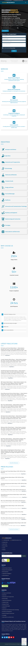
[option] (14, 61)
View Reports (5, 30)
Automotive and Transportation (8, 596)
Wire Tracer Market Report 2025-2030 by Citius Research (13, 500)
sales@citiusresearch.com (18, 0)
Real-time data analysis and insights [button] (10, 323)
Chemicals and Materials (6, 600)
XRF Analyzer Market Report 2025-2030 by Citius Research (13, 489)
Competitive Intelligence (6, 573)
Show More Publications (14, 462)
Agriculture (4, 594)
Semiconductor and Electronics (8, 617)
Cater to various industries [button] (8, 330)
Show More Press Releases (14, 529)
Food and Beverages (6, 606)
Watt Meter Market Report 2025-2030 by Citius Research (13, 517)
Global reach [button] (6, 326)
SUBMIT (14, 50)
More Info (23, 644)
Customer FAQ (4, 542)
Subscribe (24, 555)
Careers (3, 547)
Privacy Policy (4, 545)
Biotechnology (4, 598)
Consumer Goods (5, 602)
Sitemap (3, 549)
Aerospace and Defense (6, 592)
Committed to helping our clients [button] (10, 314)
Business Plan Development (7, 569)
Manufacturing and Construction (8, 613)
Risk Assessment (5, 571)
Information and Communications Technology (10, 609)
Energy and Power (5, 604)
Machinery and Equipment (7, 611)
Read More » (7, 355)
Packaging (4, 615)
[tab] (14, 314)
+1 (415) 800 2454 (8, 0)
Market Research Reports (7, 567)
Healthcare (4, 607)
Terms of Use (4, 544)
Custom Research (5, 575)
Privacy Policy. (12, 48)
